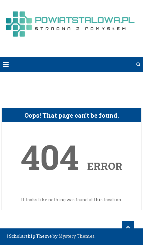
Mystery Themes (76, 236)
